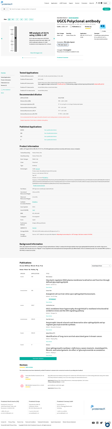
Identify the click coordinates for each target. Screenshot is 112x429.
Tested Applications (5, 77)
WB (13, 19)
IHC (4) (37, 266)
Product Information (6, 80)
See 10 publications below (50, 133)
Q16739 (34, 228)
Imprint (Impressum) (56, 422)
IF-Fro (31, 19)
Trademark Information (43, 422)
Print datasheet (5, 89)
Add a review (29, 367)
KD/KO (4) (27, 266)
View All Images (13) (36, 53)
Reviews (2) (88, 26)
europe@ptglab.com (34, 413)
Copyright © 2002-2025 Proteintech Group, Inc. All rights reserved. (35, 425)
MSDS (2, 93)
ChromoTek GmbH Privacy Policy (9, 425)
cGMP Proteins (63, 3)
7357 (33, 210)
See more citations (38, 358)
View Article (49, 287)
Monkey (33, 269)
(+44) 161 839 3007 (34, 411)
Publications (75, 26)
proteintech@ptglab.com (7, 413)
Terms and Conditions (30, 422)
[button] (107, 425)
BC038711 (45, 177)
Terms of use (20, 422)
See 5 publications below (50, 139)
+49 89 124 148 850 (62, 411)
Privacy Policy (11, 422)
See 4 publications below (50, 130)
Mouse (26, 269)
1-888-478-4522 (5, 411)
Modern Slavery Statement (69, 422)
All (9, 19)
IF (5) (41, 266)
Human (22, 269)
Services (77, 3)
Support (71, 3)
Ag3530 (38, 168)
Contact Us (3, 422)
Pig (37, 269)
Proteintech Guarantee (62, 57)
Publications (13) (5, 82)
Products (47, 3)
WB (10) (33, 266)
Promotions (84, 3)
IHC (21, 19)
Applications (54, 3)
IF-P (26, 19)
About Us (91, 3)
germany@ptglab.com (62, 413)
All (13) (22, 266)
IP (17, 19)
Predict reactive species (39, 185)
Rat (29, 269)
